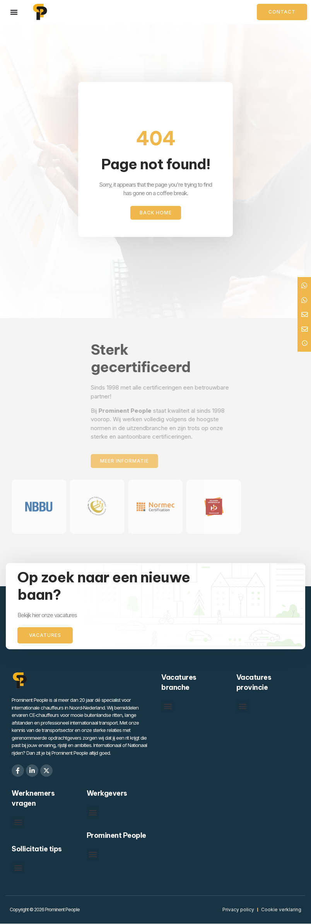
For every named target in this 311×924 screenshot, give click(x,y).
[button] (167, 706)
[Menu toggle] (14, 12)
